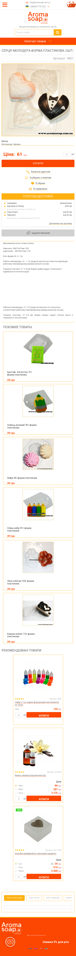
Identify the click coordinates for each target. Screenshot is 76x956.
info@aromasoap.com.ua (39, 3)
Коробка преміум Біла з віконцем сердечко (35, 853)
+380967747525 (37, 6)
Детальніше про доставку (60, 223)
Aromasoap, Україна (11, 144)
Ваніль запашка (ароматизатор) (30, 775)
